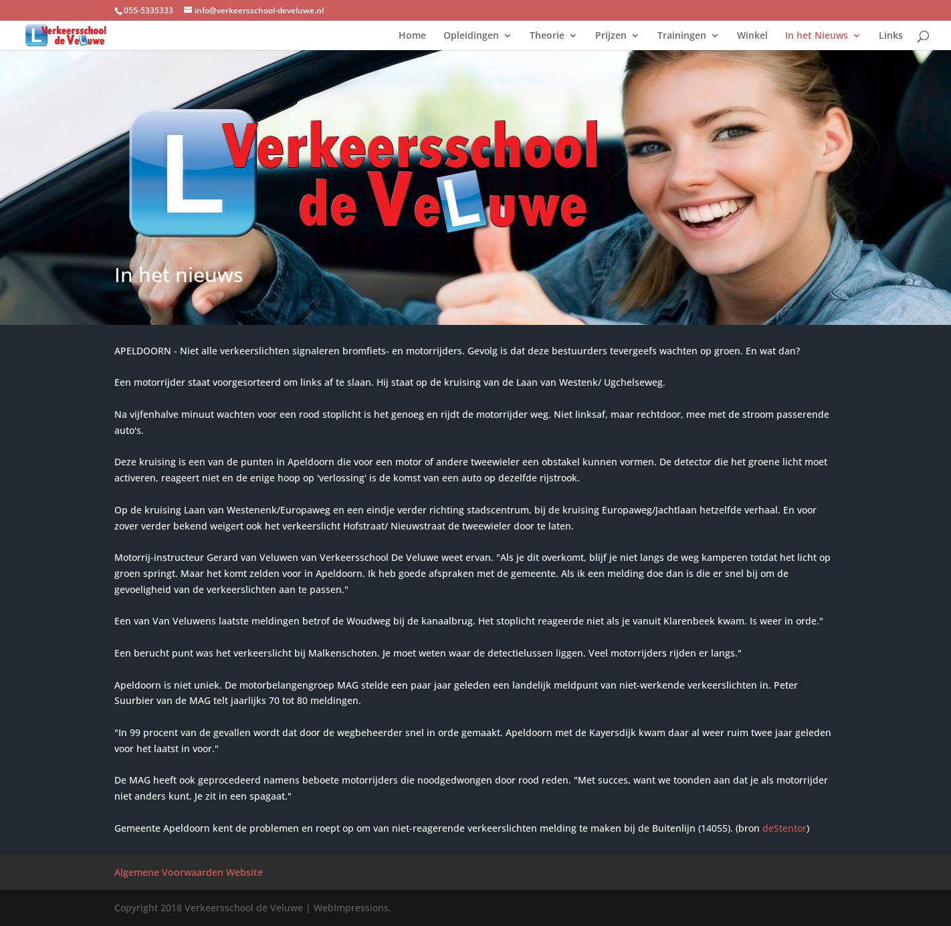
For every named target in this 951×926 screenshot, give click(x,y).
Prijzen (611, 36)
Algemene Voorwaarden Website (188, 872)
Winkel (752, 36)
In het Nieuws (816, 36)
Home (412, 36)
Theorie (547, 36)
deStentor (784, 828)
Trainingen (681, 36)
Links (891, 36)
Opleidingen (471, 36)
